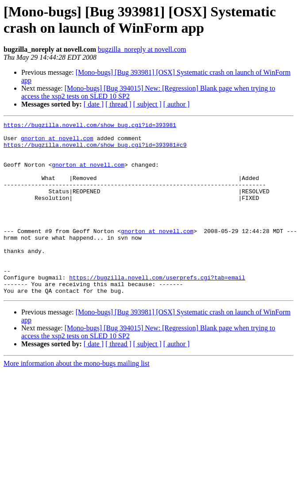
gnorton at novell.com (57, 142)
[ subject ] (147, 104)
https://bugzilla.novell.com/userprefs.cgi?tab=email (157, 309)
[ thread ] (118, 104)
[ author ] (176, 104)
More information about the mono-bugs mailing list (77, 398)
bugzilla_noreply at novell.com (142, 49)
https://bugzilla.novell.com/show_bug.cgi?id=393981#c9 (95, 150)
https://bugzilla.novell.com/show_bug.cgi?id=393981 (90, 126)
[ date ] (94, 104)
